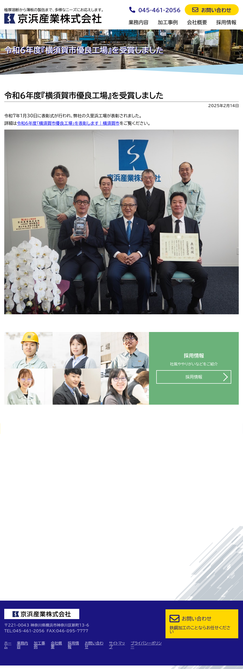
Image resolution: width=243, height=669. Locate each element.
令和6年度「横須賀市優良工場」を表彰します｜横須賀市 (68, 123)
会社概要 (197, 22)
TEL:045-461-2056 (24, 604)
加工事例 (168, 22)
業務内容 (138, 22)
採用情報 (226, 22)
